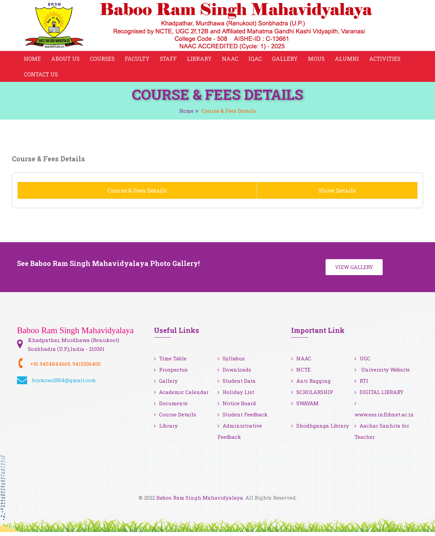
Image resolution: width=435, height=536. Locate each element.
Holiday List (236, 396)
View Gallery (355, 270)
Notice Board (237, 407)
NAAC (232, 59)
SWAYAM (304, 407)
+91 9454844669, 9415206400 (65, 367)
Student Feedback (242, 418)
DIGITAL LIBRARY (378, 396)
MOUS (318, 59)
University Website (382, 373)
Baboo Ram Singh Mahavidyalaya (199, 501)
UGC (362, 362)
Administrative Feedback (240, 435)
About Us (65, 59)
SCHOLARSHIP (312, 396)
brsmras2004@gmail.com (64, 384)
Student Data (237, 384)
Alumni (349, 59)
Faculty (138, 59)
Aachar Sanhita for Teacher (381, 435)
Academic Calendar (181, 396)
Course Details (175, 418)
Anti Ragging (311, 384)
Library (201, 59)
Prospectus (171, 373)
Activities (388, 59)
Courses (103, 59)
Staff (170, 59)
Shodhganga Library (320, 429)
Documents (171, 407)
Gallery (287, 59)
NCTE (301, 373)
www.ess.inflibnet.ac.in (384, 413)
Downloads (234, 373)
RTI (361, 384)
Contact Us (41, 76)
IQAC (257, 59)
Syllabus (231, 362)
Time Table (170, 362)
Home (32, 59)
